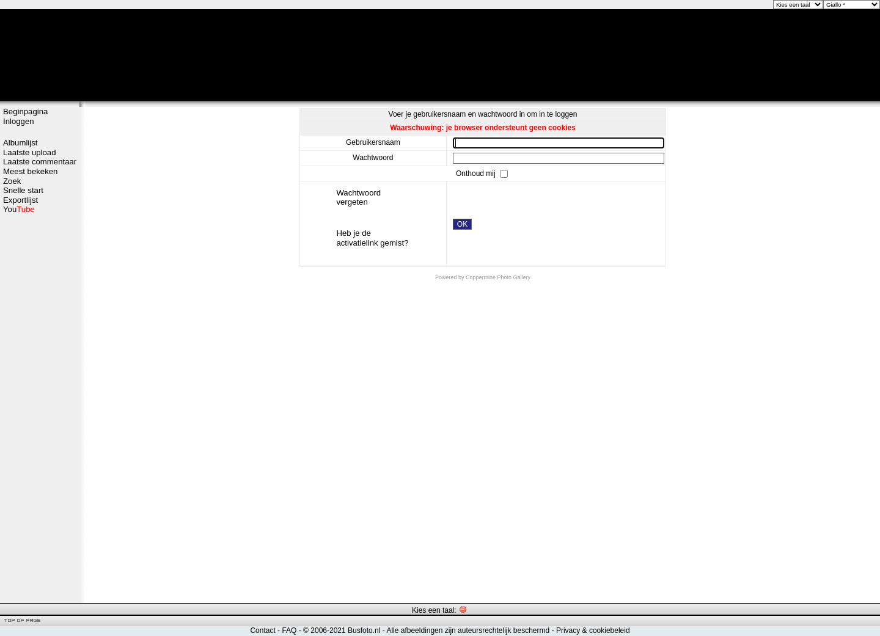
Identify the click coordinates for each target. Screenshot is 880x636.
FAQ (289, 630)
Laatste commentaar (39, 161)
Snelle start (23, 190)
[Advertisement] (39, 407)
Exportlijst (20, 200)
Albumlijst (20, 142)
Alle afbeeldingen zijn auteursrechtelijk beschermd (467, 630)
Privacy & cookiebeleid (593, 630)
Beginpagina (25, 111)
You (19, 209)
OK (462, 224)
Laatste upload (29, 152)
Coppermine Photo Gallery (498, 277)
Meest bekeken (30, 171)
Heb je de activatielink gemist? (372, 237)
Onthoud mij (476, 173)
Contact (262, 630)
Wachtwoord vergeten (358, 197)
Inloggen (18, 121)
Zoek (12, 181)
